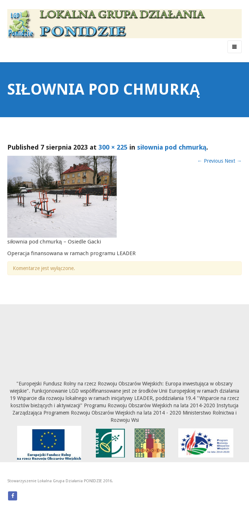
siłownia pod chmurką (171, 147)
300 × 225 (113, 147)
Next (233, 161)
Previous (210, 161)
